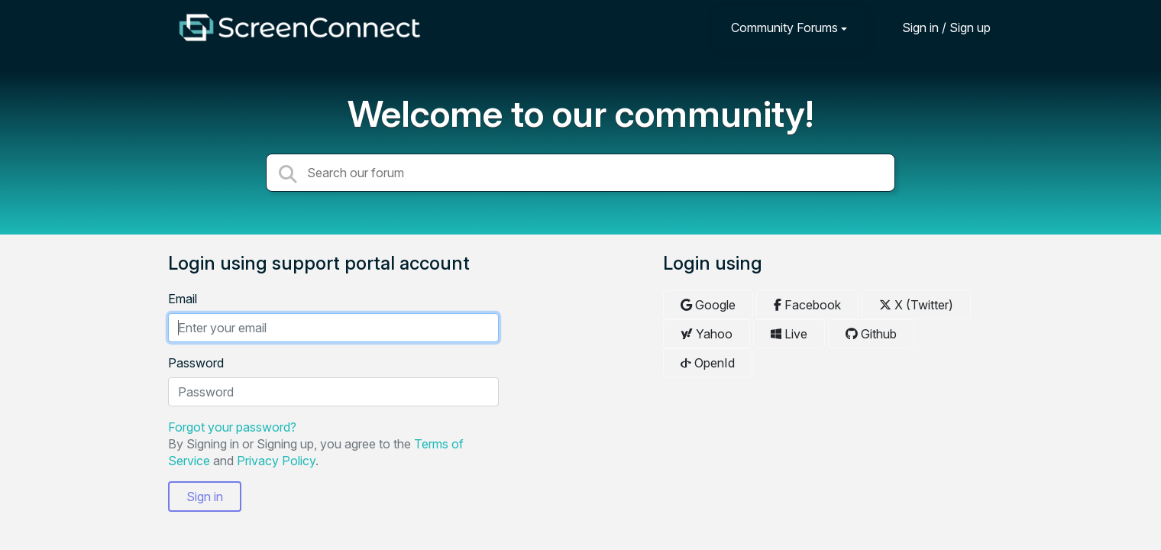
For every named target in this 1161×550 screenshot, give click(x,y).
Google (708, 304)
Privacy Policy (276, 460)
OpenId (708, 362)
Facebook (807, 304)
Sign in (204, 496)
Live (789, 333)
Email (182, 298)
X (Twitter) (916, 304)
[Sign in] (935, 27)
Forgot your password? (232, 427)
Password (196, 362)
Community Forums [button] (784, 27)
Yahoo (706, 333)
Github (871, 333)
